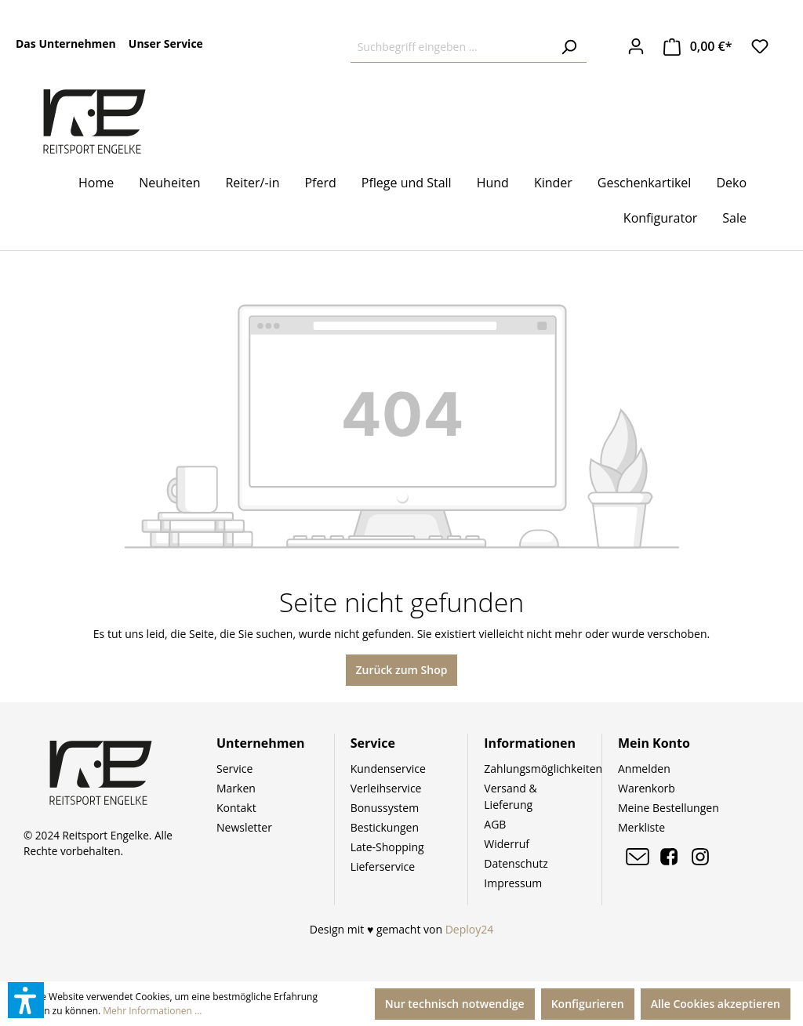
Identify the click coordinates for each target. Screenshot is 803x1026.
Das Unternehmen (66, 43)
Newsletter (244, 827)
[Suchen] (568, 47)
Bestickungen (385, 827)
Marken (236, 788)
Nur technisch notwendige (455, 1003)
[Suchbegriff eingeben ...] (451, 47)
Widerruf (506, 843)
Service (234, 768)
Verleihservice (386, 788)
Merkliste (641, 827)
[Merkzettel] (760, 46)
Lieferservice (383, 866)
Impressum (513, 883)
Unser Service (166, 43)
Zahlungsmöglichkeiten (543, 768)
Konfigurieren (587, 1003)
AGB (495, 824)
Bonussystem (385, 807)
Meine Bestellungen (668, 807)
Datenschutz (515, 863)
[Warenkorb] (698, 46)
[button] (26, 1000)
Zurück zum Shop (402, 669)
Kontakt (236, 807)
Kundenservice (388, 768)
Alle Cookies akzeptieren (715, 1003)
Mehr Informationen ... (152, 1010)
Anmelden (644, 768)
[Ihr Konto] (636, 46)
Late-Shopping (387, 846)
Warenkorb (646, 788)
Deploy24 (469, 929)
